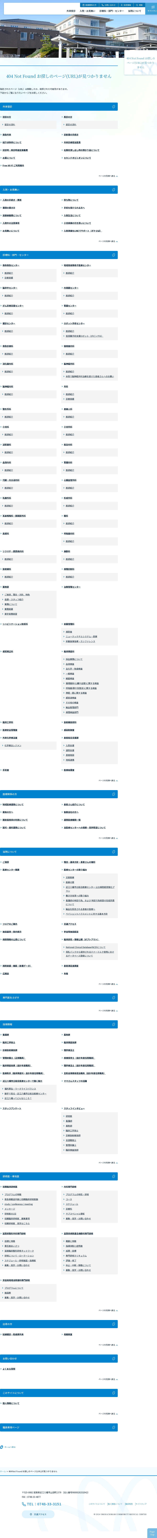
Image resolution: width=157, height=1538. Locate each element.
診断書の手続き (71, 134)
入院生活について (72, 215)
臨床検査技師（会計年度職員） (17, 1065)
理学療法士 (69, 1050)
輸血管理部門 (72, 707)
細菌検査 (70, 678)
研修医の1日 (10, 1213)
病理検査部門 (72, 712)
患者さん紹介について (74, 804)
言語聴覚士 (71, 1140)
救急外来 (7, 134)
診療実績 (9, 277)
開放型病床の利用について (15, 819)
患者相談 (70, 755)
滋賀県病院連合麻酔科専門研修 (78, 1233)
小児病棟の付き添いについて (77, 223)
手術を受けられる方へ (74, 207)
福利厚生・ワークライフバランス (20, 1088)
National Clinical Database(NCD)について (86, 947)
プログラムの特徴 (13, 1194)
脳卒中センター (10, 287)
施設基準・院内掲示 (12, 931)
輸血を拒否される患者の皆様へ (80, 909)
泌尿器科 (7, 444)
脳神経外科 (69, 363)
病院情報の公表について (14, 939)
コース (69, 1199)
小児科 (6, 426)
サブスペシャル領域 (75, 1213)
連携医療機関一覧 (72, 819)
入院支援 (70, 745)
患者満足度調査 (71, 965)
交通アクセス (70, 923)
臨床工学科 (8, 722)
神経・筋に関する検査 (76, 692)
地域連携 (70, 759)
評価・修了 (71, 1260)
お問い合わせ (10, 1358)
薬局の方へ (8, 812)
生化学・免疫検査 (74, 668)
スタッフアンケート (12, 1108)
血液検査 (70, 664)
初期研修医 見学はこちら (17, 1223)
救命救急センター (11, 265)
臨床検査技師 (70, 1042)
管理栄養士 (71, 1145)
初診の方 (7, 116)
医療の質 (70, 882)
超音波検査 (71, 697)
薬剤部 (6, 586)
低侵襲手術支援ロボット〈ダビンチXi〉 (84, 335)
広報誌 (6, 973)
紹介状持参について (12, 142)
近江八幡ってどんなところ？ (18, 1098)
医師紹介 (9, 273)
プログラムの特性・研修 (77, 1194)
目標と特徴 (10, 1241)
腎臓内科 (68, 462)
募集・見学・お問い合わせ (78, 1218)
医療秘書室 (69, 769)
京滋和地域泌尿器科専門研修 (16, 1280)
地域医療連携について (13, 804)
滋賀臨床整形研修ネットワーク (19, 1250)
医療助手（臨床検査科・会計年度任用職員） (23, 1073)
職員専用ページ (11, 1427)
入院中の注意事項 (11, 223)
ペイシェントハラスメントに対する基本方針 (87, 913)
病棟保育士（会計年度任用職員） (79, 1057)
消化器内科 (8, 363)
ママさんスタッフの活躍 (75, 1080)
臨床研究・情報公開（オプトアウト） (81, 939)
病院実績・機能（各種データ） (17, 965)
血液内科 (7, 462)
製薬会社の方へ (71, 812)
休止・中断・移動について (78, 1265)
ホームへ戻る (10, 1447)
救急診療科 (8, 346)
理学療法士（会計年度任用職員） (79, 1065)
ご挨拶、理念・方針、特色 (17, 594)
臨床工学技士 (9, 1042)
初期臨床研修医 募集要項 (17, 1218)
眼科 (66, 515)
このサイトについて (13, 1393)
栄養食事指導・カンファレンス (80, 641)
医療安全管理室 (10, 729)
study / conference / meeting (19, 1204)
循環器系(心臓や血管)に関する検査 (82, 683)
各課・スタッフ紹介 (14, 599)
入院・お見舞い (11, 189)
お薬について (9, 157)
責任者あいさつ (12, 1245)
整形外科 (7, 409)
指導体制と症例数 (74, 1245)
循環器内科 (69, 346)
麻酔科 (67, 551)
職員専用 (124, 1510)
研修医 (69, 1116)
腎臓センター (70, 305)
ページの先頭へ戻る (105, 175)
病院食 (69, 631)
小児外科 (68, 426)
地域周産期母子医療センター (77, 265)
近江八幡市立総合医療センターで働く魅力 (22, 1080)
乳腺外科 (7, 497)
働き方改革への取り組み (77, 895)
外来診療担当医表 (72, 142)
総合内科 (68, 444)
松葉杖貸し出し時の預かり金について (81, 150)
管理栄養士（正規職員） (14, 1057)
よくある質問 (9, 1368)
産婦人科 (68, 409)
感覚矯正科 (8, 651)
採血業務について (74, 659)
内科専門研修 (70, 1186)
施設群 (8, 1292)
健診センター (9, 323)
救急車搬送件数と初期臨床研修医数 (21, 1199)
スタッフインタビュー (74, 1108)
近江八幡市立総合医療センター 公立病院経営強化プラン (90, 888)
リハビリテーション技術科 (15, 624)
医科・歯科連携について (14, 827)
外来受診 (7, 106)
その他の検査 (72, 702)
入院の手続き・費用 (12, 199)
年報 (66, 973)
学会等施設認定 (71, 931)
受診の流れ (10, 124)
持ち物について (71, 199)
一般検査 (70, 673)
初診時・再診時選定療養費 (15, 150)
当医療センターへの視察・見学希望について (85, 827)
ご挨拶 (6, 862)
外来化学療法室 (10, 737)
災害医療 (70, 877)
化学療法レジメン (13, 745)
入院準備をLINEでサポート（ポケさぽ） (83, 230)
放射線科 (7, 569)
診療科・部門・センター (16, 255)
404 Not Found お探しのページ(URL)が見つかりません (140, 62)
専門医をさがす (11, 997)
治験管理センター (72, 586)
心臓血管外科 (70, 480)
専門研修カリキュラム (76, 1255)
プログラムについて (14, 1287)
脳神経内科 (8, 386)
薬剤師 (67, 1034)
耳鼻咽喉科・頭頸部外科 (14, 515)
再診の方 (68, 116)
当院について (10, 851)
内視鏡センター (71, 287)
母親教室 (68, 1334)
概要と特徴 (71, 1241)
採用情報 (7, 1024)
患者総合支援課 (71, 737)
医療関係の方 (10, 794)
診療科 (69, 1208)
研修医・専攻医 (11, 1176)
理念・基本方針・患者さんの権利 (79, 862)
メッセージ (10, 1208)
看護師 (6, 1034)
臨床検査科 (69, 651)
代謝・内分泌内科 (11, 480)
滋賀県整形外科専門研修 (14, 1233)
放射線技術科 (70, 722)
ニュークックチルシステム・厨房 (81, 636)
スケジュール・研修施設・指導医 (20, 1260)
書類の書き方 (9, 207)
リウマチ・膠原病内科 (13, 551)
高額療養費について (12, 215)
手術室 (6, 769)
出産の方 (7, 1324)
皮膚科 (6, 533)
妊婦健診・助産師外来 (13, 1334)
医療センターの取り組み (75, 869)
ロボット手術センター (74, 323)
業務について (11, 604)
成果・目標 (71, 1250)
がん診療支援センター (13, 305)
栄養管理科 (69, 624)
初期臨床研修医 (10, 1186)
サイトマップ (140, 1510)
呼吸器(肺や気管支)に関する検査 (81, 688)
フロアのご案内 (10, 923)
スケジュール (72, 1204)
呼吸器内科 (69, 533)
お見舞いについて (11, 230)
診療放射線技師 (10, 1050)
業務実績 (9, 609)
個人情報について (11, 1403)
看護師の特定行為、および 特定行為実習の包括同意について (90, 902)
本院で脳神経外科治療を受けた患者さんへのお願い (90, 376)
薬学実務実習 (11, 613)
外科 (66, 386)
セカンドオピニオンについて (77, 157)
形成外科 (68, 497)
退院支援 (70, 750)
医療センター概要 (11, 869)
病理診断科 (69, 569)
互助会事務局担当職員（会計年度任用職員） (85, 1073)
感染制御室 (69, 729)
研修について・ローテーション (19, 1255)
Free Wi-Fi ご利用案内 (13, 165)
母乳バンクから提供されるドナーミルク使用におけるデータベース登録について (90, 953)
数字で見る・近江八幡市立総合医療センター (25, 1093)
